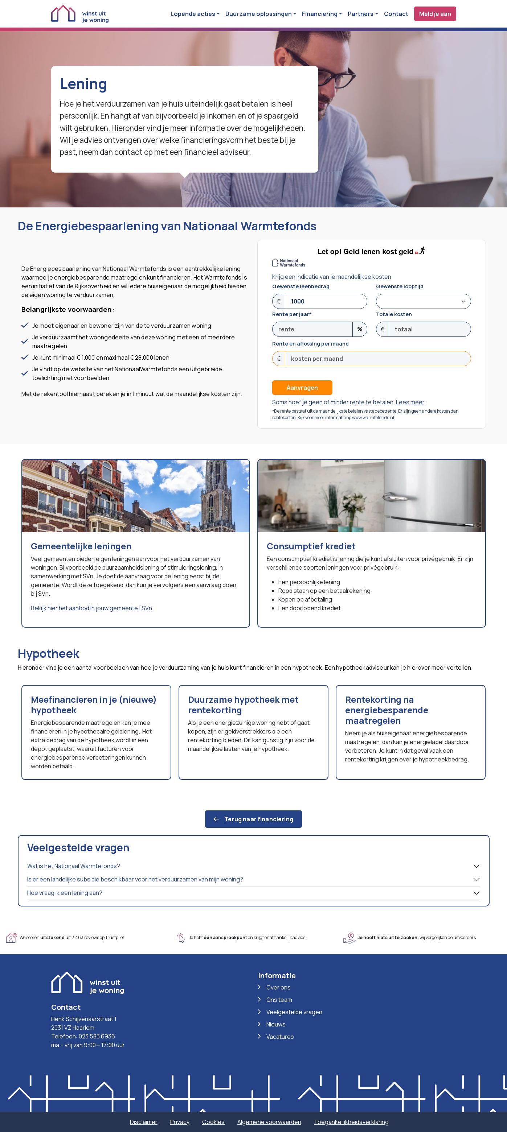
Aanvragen (302, 388)
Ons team (279, 1000)
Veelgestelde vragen (294, 1012)
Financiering (320, 14)
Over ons (278, 987)
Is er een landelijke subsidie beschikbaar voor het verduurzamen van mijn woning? (135, 879)
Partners (360, 14)
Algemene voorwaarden (269, 1122)
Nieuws (276, 1024)
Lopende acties (193, 14)
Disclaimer (144, 1122)
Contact (396, 14)
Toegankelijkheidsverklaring (351, 1122)
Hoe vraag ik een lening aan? (64, 893)
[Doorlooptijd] (423, 301)
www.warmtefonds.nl (373, 417)
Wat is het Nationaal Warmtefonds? (73, 866)
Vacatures (280, 1037)
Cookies (213, 1122)
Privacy (179, 1122)
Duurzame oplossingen (258, 14)
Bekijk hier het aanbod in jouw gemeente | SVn (91, 608)
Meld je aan (435, 14)
